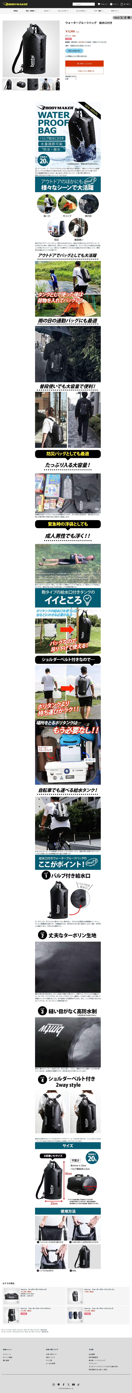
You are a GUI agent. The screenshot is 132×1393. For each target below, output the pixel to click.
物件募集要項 (93, 1357)
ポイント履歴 (7, 1357)
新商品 (16, 11)
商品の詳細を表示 (74, 51)
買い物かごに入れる (84, 63)
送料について (50, 1357)
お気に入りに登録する (86, 71)
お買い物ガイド (51, 1354)
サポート (114, 11)
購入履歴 (6, 1360)
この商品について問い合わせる (76, 56)
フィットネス (80, 11)
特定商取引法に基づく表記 (98, 1369)
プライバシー (93, 1363)
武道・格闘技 (30, 11)
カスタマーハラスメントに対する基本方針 (103, 1366)
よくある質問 (50, 1363)
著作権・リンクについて (97, 1360)
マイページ (7, 1354)
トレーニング (62, 11)
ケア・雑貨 (97, 11)
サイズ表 (49, 1360)
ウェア (46, 11)
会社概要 (92, 1354)
